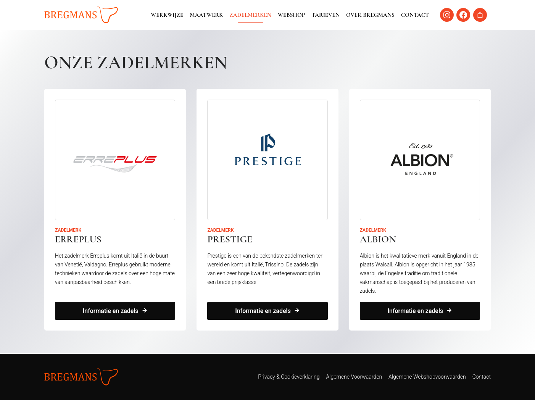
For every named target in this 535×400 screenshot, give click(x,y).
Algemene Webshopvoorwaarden (427, 377)
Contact (415, 14)
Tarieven (325, 14)
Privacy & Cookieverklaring (288, 377)
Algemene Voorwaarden (354, 377)
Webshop (291, 14)
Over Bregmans (370, 14)
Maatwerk (206, 14)
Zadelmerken (250, 14)
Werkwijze (167, 14)
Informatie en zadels (110, 311)
